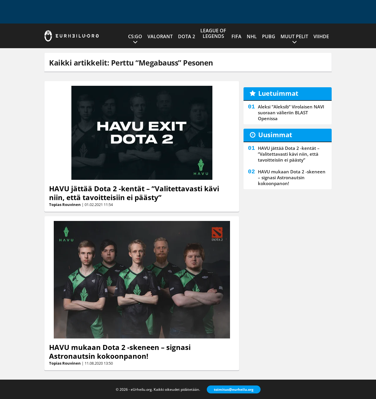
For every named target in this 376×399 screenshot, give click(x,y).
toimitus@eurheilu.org (234, 389)
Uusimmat (275, 134)
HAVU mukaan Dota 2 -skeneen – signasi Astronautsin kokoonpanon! (120, 351)
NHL (252, 36)
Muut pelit (294, 36)
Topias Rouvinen (65, 204)
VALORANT (160, 36)
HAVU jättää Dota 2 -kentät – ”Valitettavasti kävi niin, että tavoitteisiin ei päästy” (134, 193)
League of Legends (213, 33)
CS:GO (135, 36)
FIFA (236, 36)
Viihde (321, 36)
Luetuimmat (278, 93)
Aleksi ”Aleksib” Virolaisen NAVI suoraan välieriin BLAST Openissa (291, 112)
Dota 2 (186, 36)
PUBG (268, 36)
